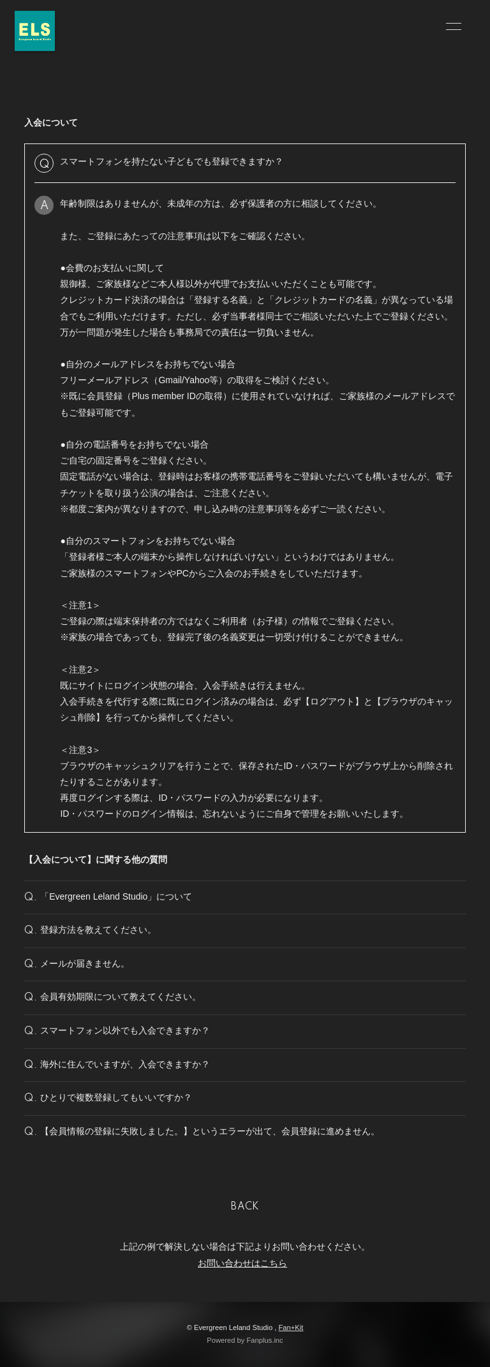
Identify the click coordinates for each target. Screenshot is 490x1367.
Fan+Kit (290, 1327)
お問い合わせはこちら (242, 1263)
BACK (245, 1207)
